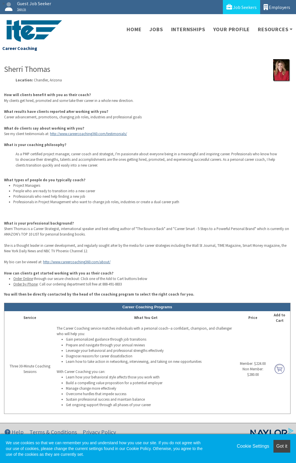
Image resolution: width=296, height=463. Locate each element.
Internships (188, 29)
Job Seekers (241, 7)
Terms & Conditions (53, 432)
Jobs (156, 29)
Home (134, 29)
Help (14, 432)
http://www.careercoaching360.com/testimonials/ (88, 133)
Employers (277, 7)
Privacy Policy (99, 432)
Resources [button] (273, 29)
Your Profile (231, 29)
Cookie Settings (253, 446)
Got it (281, 446)
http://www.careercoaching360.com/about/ (76, 261)
